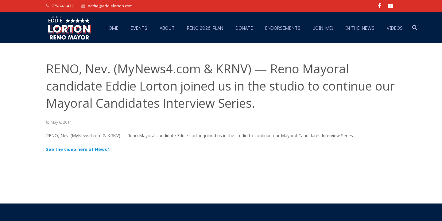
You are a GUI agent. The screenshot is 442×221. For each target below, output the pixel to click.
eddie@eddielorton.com (110, 6)
